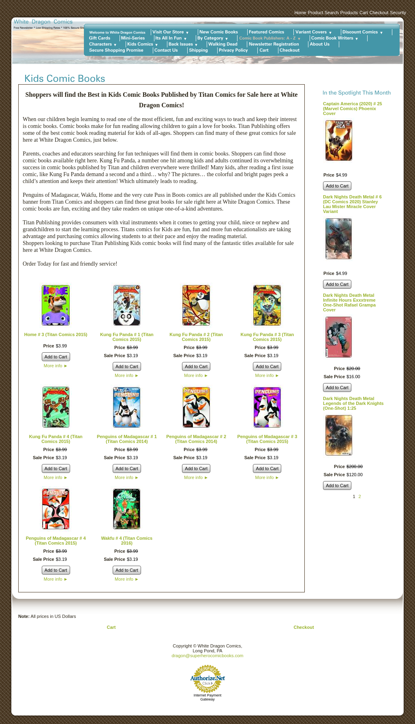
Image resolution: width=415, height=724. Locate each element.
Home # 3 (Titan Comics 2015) (56, 334)
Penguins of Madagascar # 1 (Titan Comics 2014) (127, 439)
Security (398, 12)
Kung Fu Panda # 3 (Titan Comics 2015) (267, 337)
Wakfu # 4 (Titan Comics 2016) (127, 540)
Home (300, 12)
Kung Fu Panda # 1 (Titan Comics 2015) (127, 337)
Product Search (323, 12)
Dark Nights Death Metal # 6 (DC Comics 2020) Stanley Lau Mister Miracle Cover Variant (352, 204)
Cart (363, 12)
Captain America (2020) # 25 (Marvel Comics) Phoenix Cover (352, 108)
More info (56, 365)
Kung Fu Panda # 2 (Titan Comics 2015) (196, 337)
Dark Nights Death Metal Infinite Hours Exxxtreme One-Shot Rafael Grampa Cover (349, 302)
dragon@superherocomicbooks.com (208, 655)
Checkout (379, 12)
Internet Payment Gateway (208, 697)
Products (349, 12)
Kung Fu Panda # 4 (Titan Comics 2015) (56, 439)
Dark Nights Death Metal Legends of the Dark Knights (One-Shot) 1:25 (353, 403)
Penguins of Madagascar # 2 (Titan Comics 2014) (196, 439)
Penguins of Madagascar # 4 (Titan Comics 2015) (56, 540)
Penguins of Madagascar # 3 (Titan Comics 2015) (267, 439)
